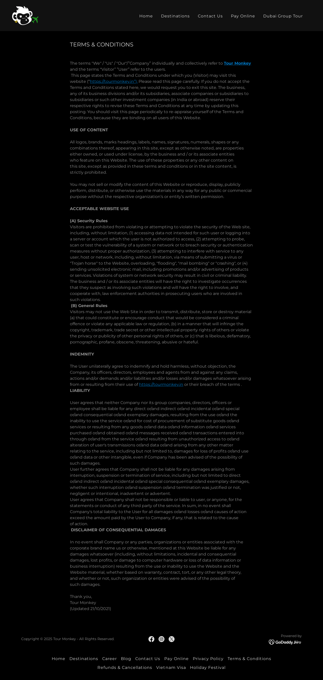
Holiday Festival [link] (208, 667)
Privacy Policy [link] (208, 658)
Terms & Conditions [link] (249, 658)
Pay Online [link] (243, 16)
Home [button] (58, 658)
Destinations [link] (175, 16)
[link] (25, 15)
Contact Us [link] (210, 16)
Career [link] (109, 658)
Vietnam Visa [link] (171, 667)
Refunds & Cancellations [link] (124, 667)
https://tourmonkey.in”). (114, 81)
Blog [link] (126, 658)
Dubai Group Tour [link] (283, 16)
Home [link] (146, 16)
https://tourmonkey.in (161, 384)
